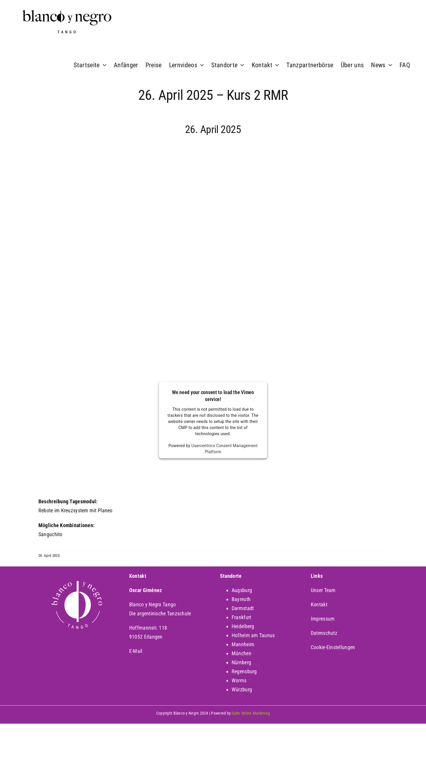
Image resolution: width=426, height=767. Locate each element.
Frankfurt (241, 617)
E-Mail (136, 651)
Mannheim (243, 644)
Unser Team (323, 590)
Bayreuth (241, 599)
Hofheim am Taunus (253, 635)
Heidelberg (243, 626)
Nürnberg (241, 662)
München (241, 653)
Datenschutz (324, 633)
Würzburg (242, 689)
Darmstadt (243, 608)
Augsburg (242, 590)
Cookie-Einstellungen (333, 647)
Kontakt (319, 604)
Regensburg (244, 671)
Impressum (323, 619)
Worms (239, 680)
